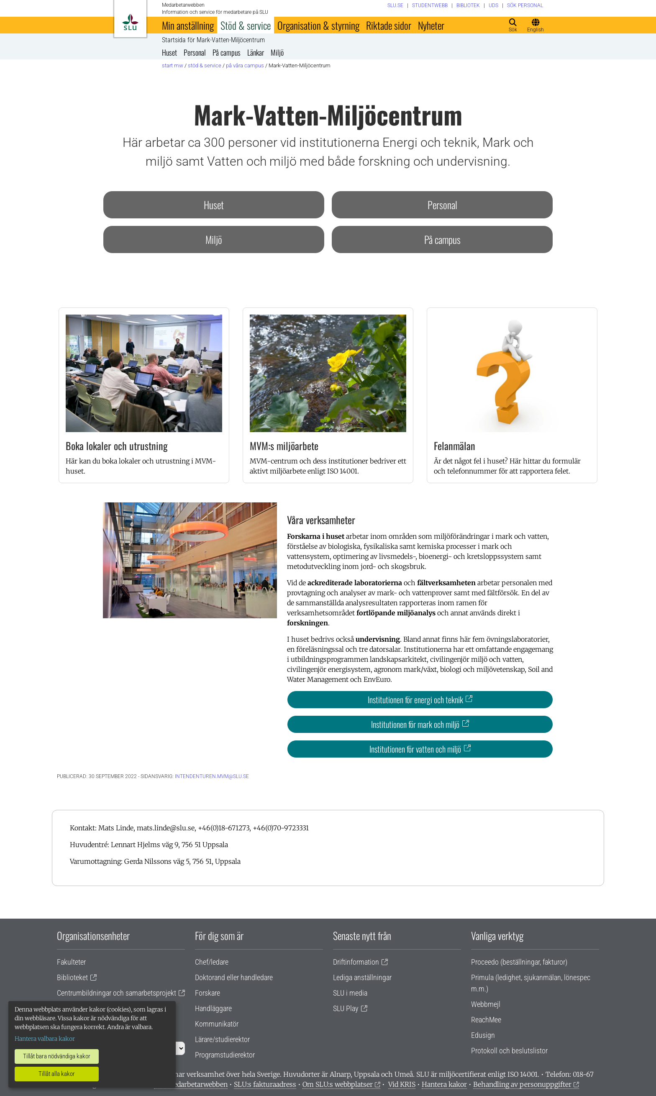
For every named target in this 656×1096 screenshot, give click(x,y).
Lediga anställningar (362, 977)
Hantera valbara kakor (45, 1038)
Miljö (277, 52)
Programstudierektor (225, 1054)
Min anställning (188, 25)
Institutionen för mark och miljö (415, 724)
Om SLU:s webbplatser (337, 1084)
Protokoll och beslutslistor (509, 1050)
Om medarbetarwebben (191, 1084)
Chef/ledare (211, 962)
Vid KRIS (401, 1084)
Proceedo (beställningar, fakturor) (519, 962)
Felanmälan (454, 445)
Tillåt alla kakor (56, 1074)
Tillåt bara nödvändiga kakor (56, 1056)
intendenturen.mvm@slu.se (212, 776)
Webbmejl (485, 1004)
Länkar (255, 52)
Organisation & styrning (318, 25)
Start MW (172, 65)
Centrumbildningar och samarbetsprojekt (116, 992)
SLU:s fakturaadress (265, 1084)
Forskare (207, 992)
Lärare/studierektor (222, 1039)
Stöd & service (245, 25)
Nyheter (431, 25)
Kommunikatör (216, 1023)
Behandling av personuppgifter (522, 1084)
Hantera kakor (444, 1084)
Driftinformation (356, 962)
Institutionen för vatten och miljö (415, 749)
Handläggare (213, 1008)
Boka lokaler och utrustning (117, 445)
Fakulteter (71, 962)
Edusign (483, 1035)
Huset (169, 52)
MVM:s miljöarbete (284, 445)
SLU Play (346, 1008)
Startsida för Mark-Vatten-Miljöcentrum (213, 40)
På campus (227, 52)
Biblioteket (72, 977)
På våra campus (245, 65)
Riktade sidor (388, 25)
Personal (195, 52)
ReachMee (486, 1019)
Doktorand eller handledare (234, 977)
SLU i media (350, 992)
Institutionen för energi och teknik (415, 699)
